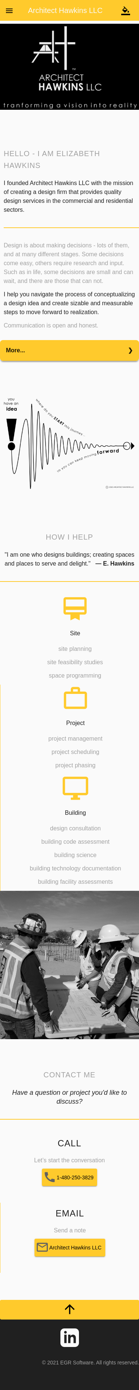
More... (15, 350)
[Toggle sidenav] (9, 10)
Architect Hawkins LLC (65, 10)
